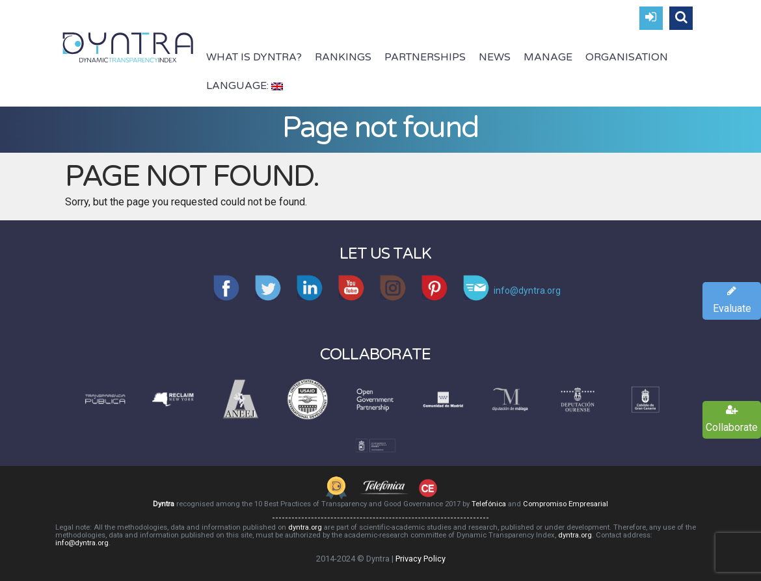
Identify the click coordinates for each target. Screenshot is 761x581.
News (495, 57)
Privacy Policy (420, 558)
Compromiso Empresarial (565, 504)
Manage (548, 57)
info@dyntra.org (82, 543)
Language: (244, 85)
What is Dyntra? (254, 57)
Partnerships (425, 57)
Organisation (626, 57)
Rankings (343, 57)
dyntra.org (305, 527)
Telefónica (489, 504)
